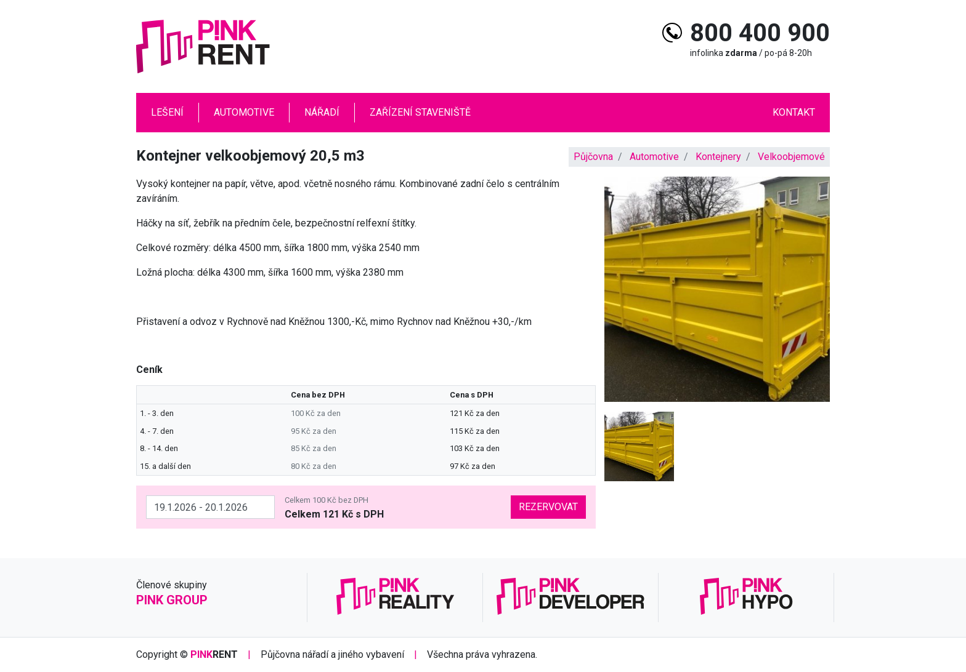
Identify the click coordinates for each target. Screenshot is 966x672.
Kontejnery (718, 156)
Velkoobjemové (791, 156)
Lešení (167, 112)
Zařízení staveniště (420, 112)
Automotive (244, 112)
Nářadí (321, 112)
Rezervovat (548, 507)
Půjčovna (593, 156)
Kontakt (794, 112)
